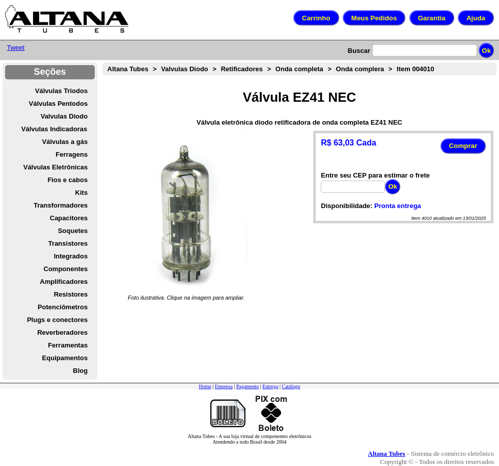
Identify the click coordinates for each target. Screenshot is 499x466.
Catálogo (291, 386)
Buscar (359, 50)
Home (205, 386)
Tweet (15, 47)
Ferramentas (68, 345)
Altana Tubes (128, 69)
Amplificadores (64, 281)
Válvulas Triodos (61, 91)
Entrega (270, 386)
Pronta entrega (397, 206)
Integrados (71, 256)
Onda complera (360, 69)
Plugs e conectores (57, 320)
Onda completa (299, 69)
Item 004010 (415, 69)
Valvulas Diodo (64, 116)
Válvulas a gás (65, 141)
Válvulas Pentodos (58, 103)
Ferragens (72, 154)
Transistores (68, 243)
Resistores (71, 294)
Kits (81, 192)
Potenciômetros (63, 307)
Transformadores (61, 205)
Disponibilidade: (346, 206)
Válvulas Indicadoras (54, 129)
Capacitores (69, 218)
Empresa (224, 386)
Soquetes (73, 231)
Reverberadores (62, 332)
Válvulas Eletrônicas (55, 167)
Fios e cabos (67, 180)
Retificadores (242, 69)
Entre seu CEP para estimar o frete (375, 175)
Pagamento (247, 386)
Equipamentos (65, 358)
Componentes (66, 269)
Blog (80, 370)
